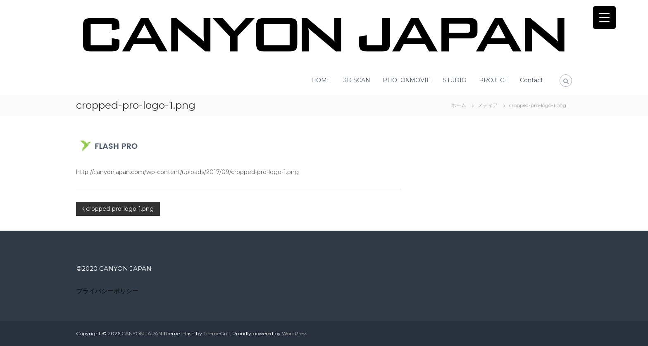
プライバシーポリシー (107, 291)
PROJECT (493, 80)
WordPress (294, 333)
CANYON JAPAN (142, 333)
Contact (531, 80)
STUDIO (455, 80)
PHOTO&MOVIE (407, 80)
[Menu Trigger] (604, 17)
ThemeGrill (216, 333)
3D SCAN (356, 80)
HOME (321, 80)
